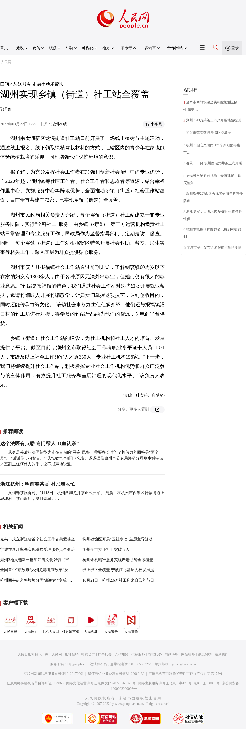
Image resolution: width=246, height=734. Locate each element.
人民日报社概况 (30, 654)
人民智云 (111, 622)
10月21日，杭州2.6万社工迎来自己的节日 (118, 580)
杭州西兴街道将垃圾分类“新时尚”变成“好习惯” (41, 580)
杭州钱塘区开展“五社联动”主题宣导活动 (117, 539)
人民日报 (10, 622)
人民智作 (131, 622)
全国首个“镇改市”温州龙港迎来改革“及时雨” (39, 570)
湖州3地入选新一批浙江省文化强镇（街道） (38, 560)
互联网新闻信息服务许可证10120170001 (54, 674)
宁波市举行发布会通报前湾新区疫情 (214, 247)
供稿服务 (138, 654)
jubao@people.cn (184, 664)
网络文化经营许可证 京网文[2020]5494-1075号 (101, 683)
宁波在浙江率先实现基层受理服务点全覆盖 (37, 549)
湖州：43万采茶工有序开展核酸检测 (213, 120)
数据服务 (155, 654)
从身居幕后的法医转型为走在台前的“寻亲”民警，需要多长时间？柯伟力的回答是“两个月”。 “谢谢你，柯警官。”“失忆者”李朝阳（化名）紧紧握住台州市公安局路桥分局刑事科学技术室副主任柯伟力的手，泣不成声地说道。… (81, 458)
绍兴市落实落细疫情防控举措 (208, 133)
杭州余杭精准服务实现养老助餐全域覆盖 (117, 560)
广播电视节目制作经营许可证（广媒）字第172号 (185, 674)
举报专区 (128, 48)
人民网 (6, 62)
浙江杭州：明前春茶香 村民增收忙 (37, 484)
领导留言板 (70, 622)
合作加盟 (121, 654)
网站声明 (171, 654)
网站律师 (188, 654)
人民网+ (30, 622)
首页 (4, 48)
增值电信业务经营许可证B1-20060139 (116, 674)
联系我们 (221, 654)
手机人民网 (50, 622)
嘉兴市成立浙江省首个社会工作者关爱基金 (37, 539)
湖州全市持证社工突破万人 (106, 549)
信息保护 (205, 654)
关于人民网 (53, 654)
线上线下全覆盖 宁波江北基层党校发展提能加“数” (125, 570)
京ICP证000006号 (207, 683)
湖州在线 (59, 124)
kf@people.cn (77, 664)
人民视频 (90, 622)
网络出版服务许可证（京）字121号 (164, 683)
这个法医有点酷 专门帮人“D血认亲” (39, 443)
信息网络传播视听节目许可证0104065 (35, 683)
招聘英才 (88, 654)
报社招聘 (72, 654)
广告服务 (105, 654)
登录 (235, 48)
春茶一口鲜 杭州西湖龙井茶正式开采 (214, 163)
